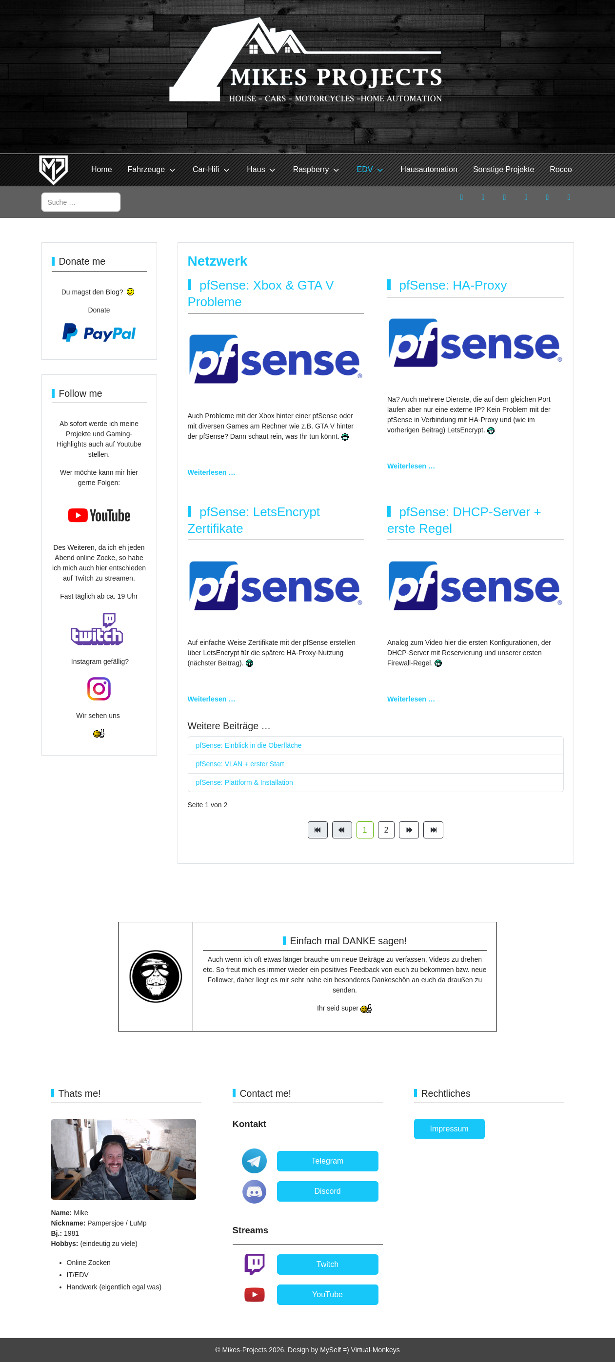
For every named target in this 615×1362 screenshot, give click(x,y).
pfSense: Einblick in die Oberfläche (249, 745)
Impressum (449, 1129)
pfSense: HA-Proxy (453, 285)
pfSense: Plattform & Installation (244, 782)
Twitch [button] (327, 1264)
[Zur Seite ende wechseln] (433, 829)
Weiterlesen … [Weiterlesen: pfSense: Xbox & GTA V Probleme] (212, 472)
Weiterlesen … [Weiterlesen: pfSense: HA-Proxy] (411, 466)
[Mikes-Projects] (53, 170)
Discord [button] (327, 1191)
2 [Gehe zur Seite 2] (386, 830)
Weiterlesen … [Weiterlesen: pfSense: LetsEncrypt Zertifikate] (212, 699)
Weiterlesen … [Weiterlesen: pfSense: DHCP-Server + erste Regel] (411, 699)
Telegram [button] (328, 1161)
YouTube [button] (327, 1294)
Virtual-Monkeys (375, 1350)
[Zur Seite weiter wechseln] (409, 829)
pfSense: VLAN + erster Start (240, 764)
